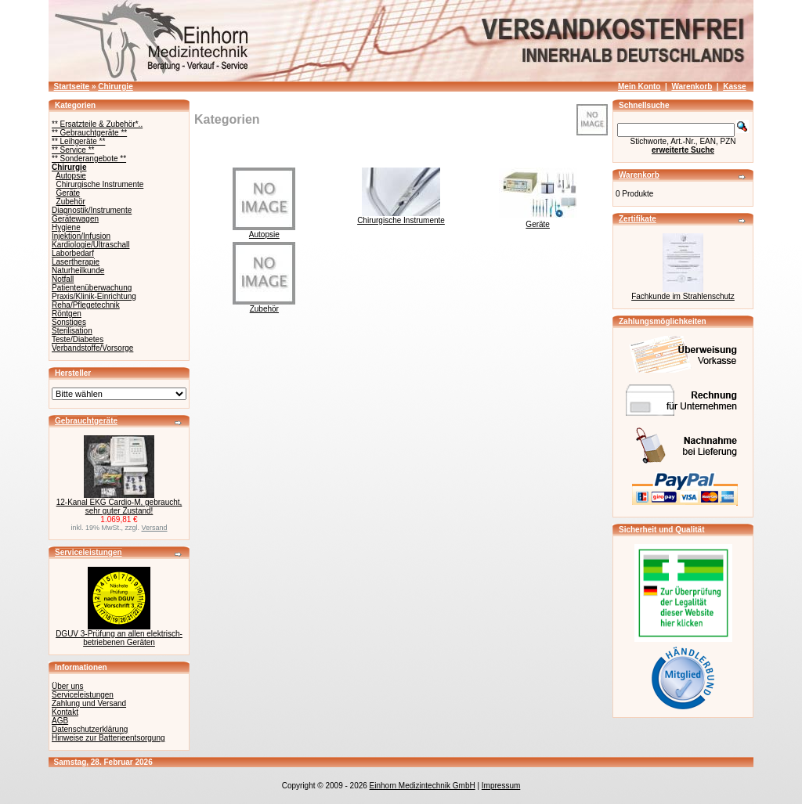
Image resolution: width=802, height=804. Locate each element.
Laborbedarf (73, 253)
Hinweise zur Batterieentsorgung (108, 738)
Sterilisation (72, 330)
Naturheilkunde (78, 270)
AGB (60, 720)
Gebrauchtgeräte (86, 420)
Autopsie (71, 175)
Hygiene (66, 227)
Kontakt (65, 712)
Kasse (734, 86)
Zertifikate (637, 219)
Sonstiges (69, 322)
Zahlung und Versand (89, 703)
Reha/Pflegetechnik (86, 305)
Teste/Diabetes (77, 339)
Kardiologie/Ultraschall (91, 244)
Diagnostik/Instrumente (92, 210)
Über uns (68, 686)
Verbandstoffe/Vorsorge (92, 348)
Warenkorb (691, 86)
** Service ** (73, 150)
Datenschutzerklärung (90, 729)
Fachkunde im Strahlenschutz (683, 296)
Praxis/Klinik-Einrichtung (94, 296)
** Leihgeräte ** (78, 141)
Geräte (68, 193)
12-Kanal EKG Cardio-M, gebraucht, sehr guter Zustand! (119, 506)
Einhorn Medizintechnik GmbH (422, 785)
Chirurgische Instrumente (100, 184)
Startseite (72, 86)
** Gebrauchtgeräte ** (89, 132)
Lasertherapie (75, 262)
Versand (155, 528)
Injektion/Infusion (81, 236)
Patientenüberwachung (92, 287)
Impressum (501, 785)
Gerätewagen (75, 219)
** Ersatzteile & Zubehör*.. (97, 124)
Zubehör (70, 201)
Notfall (63, 279)
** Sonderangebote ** (89, 158)
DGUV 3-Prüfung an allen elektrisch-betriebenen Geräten (119, 638)
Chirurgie (115, 86)
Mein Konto (639, 86)
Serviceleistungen (88, 552)
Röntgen (66, 313)
